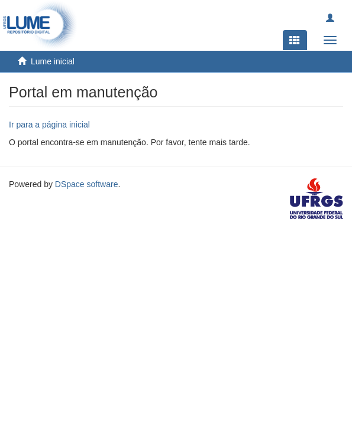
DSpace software (86, 184)
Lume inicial (53, 61)
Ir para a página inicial (49, 124)
